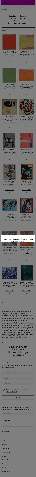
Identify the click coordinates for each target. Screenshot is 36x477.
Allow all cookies (18, 244)
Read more (21, 233)
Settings (18, 238)
